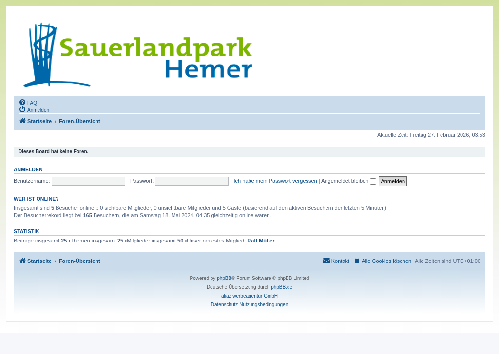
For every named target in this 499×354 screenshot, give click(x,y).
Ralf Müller (260, 240)
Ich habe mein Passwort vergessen (275, 181)
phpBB (224, 278)
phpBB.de (281, 287)
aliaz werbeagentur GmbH (249, 295)
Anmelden (28, 169)
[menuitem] (28, 102)
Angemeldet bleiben (348, 181)
